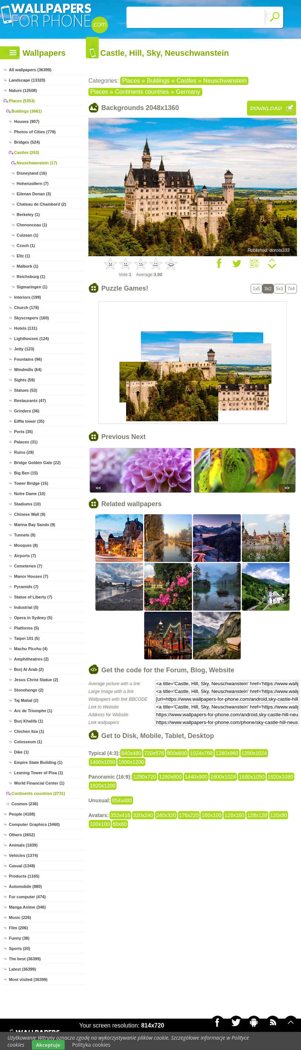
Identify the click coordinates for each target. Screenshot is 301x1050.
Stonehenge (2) (28, 690)
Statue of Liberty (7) (33, 597)
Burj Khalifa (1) (28, 721)
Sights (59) (24, 380)
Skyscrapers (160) (31, 318)
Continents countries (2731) (38, 793)
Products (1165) (24, 876)
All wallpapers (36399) (30, 70)
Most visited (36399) (28, 979)
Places (131, 81)
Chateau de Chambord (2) (41, 204)
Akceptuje (48, 1045)
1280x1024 (254, 753)
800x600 (177, 753)
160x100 (211, 815)
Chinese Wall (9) (29, 514)
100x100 (100, 824)
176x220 (189, 815)
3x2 (267, 288)
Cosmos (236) (24, 804)
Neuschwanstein (225, 81)
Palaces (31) (26, 442)
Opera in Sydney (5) (33, 617)
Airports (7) (25, 555)
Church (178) (26, 307)
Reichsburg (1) (31, 276)
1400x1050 (102, 762)
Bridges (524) (27, 142)
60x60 (120, 824)
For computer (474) (27, 897)
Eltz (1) (23, 256)
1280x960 (227, 753)
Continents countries (142, 92)
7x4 (291, 288)
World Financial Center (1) (39, 783)
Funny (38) (19, 938)
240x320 (166, 815)
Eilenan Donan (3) (34, 194)
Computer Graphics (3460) (34, 824)
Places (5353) (22, 101)
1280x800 (170, 777)
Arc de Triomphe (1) (33, 710)
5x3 (279, 288)
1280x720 (144, 777)
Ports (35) (23, 431)
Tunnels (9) (24, 535)
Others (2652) (22, 835)
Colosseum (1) (28, 742)
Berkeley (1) (28, 214)
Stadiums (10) (27, 504)
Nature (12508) (23, 90)
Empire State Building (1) (38, 762)
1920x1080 (280, 777)
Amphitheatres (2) (31, 659)
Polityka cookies (91, 1044)
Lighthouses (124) (31, 338)
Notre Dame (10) (29, 493)
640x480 (131, 753)
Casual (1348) (22, 866)
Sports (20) (19, 948)
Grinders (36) (26, 411)
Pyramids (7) (26, 586)
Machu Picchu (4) (30, 648)
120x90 (278, 815)
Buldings (158, 81)
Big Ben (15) (26, 473)
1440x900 (196, 777)
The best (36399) (25, 959)
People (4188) (22, 814)
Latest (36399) (22, 969)
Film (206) (18, 928)
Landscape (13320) (27, 80)
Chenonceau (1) (32, 225)
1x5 (256, 288)
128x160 (234, 815)
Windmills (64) (27, 369)
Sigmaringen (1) (32, 287)
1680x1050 (251, 777)
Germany (188, 92)
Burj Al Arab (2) (29, 669)
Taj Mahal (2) (26, 700)
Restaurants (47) (30, 400)
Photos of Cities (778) (34, 132)
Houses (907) (26, 121)
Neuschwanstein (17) (37, 163)
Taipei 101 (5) (27, 638)
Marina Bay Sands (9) (34, 524)
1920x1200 (102, 786)
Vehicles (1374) (23, 855)
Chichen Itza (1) (29, 731)
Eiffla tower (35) (29, 421)
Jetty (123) (24, 349)
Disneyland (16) (32, 173)
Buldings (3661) (26, 111)
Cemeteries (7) (28, 566)
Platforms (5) (26, 628)
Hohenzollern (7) (32, 183)
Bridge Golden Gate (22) (37, 462)
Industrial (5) (26, 607)
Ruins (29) (24, 452)
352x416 (121, 815)
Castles (186, 81)
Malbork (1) (27, 266)
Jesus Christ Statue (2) (36, 679)
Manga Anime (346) (27, 907)
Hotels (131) (25, 328)
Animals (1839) (23, 845)
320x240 (143, 815)
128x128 (257, 815)
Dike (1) (21, 752)
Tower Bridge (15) (31, 483)
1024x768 (201, 753)
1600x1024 (223, 777)
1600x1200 (131, 762)
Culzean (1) (27, 235)
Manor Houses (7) (31, 576)
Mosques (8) (26, 545)
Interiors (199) (27, 297)
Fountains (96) (28, 359)
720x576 (154, 753)
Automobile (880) (25, 886)
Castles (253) (26, 152)
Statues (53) (25, 390)
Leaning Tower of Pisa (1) (38, 773)
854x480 (122, 800)
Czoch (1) (26, 245)
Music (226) (20, 917)
